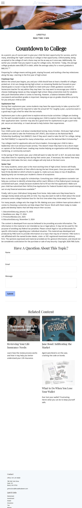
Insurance (10, 503)
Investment (10, 498)
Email (7, 264)
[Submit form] (10, 293)
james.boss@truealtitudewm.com (17, 489)
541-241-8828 (16, 478)
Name (7, 252)
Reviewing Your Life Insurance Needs (18, 345)
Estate (9, 501)
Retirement (10, 496)
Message (8, 276)
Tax (8, 505)
